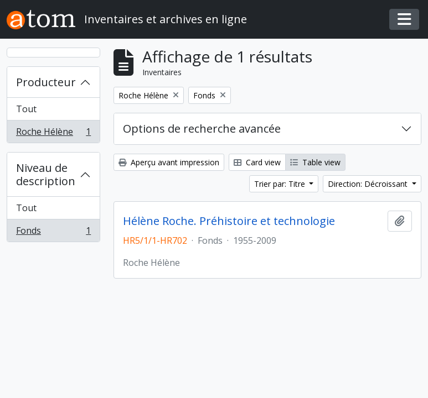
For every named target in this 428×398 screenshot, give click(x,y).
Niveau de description (45, 174)
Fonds (53, 233)
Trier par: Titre (280, 184)
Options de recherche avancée (202, 128)
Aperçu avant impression (168, 162)
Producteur (46, 82)
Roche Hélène (53, 134)
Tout (26, 109)
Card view (257, 162)
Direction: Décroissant (369, 184)
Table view (315, 162)
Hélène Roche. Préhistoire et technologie (229, 221)
